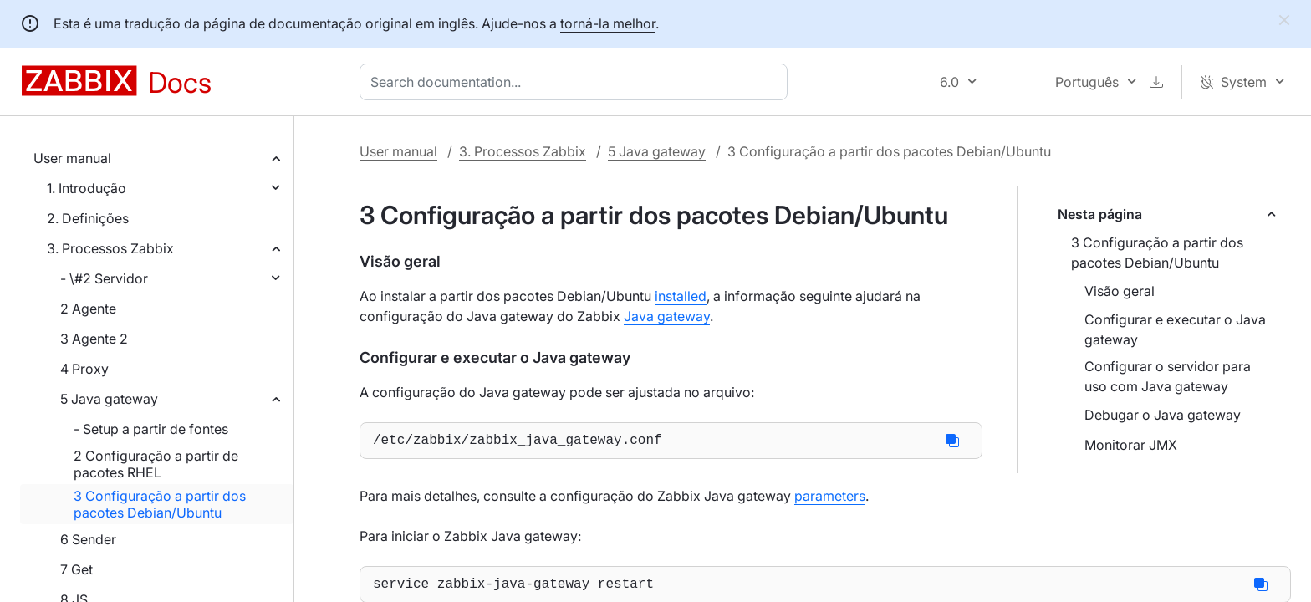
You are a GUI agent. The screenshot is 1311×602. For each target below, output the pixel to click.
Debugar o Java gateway (1162, 414)
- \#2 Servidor (104, 278)
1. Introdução (86, 188)
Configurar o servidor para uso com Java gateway (1167, 376)
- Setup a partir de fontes (151, 429)
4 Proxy (84, 368)
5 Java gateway (109, 398)
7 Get (76, 569)
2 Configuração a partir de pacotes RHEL (156, 464)
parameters (829, 499)
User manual (72, 158)
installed (681, 296)
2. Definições (88, 218)
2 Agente (88, 308)
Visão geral (1119, 291)
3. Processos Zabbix (110, 248)
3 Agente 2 (94, 338)
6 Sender (88, 539)
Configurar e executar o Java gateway (1175, 329)
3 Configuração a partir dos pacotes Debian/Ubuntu (160, 504)
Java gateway (667, 316)
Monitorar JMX (1130, 444)
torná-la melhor (608, 23)
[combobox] (577, 82)
